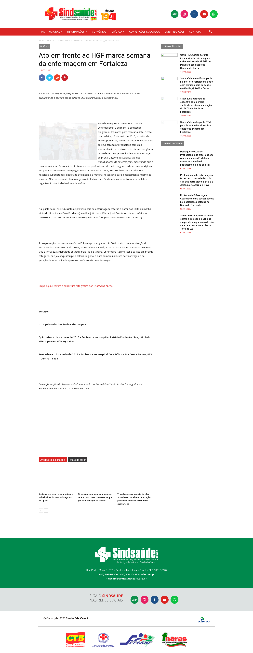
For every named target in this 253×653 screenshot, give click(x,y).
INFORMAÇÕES (77, 31)
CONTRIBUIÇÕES (175, 31)
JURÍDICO (117, 31)
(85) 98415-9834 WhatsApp (137, 574)
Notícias (50, 40)
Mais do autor (78, 459)
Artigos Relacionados (52, 459)
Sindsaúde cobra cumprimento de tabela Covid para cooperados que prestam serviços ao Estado (95, 497)
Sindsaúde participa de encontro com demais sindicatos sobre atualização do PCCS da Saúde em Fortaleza (196, 105)
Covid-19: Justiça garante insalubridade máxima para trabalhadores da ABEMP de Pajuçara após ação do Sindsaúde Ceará (195, 61)
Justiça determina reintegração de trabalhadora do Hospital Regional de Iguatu (56, 497)
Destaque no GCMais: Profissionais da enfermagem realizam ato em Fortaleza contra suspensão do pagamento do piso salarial (196, 158)
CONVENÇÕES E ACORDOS (144, 31)
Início (41, 40)
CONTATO (195, 31)
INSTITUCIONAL (51, 31)
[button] (210, 31)
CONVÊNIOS (99, 31)
